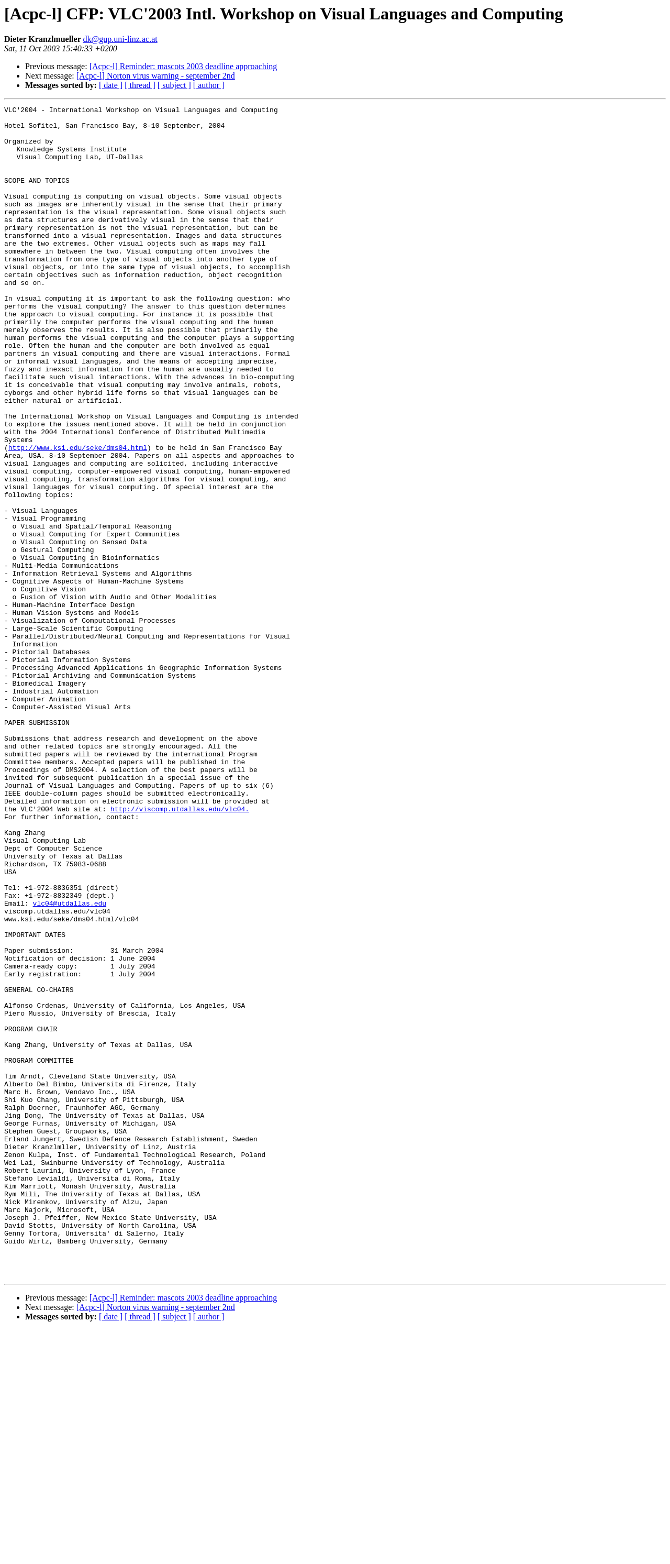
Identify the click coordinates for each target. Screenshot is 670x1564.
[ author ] (209, 85)
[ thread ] (140, 85)
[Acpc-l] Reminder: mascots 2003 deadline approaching (183, 66)
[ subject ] (174, 85)
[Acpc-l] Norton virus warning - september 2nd (155, 75)
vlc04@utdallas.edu (69, 1063)
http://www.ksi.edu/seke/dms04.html (77, 516)
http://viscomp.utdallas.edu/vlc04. (179, 950)
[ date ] (110, 85)
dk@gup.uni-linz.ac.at (120, 39)
